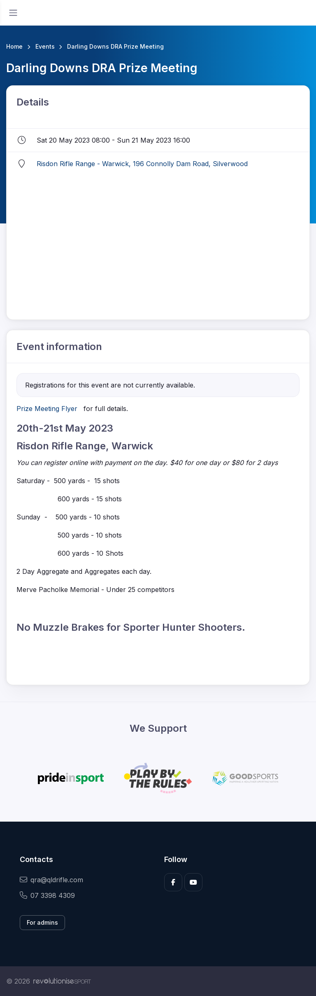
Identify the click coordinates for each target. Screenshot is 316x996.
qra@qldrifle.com (51, 880)
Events (45, 46)
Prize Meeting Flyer (46, 408)
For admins (42, 922)
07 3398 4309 (47, 895)
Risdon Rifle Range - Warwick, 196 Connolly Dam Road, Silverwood (142, 164)
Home (14, 46)
